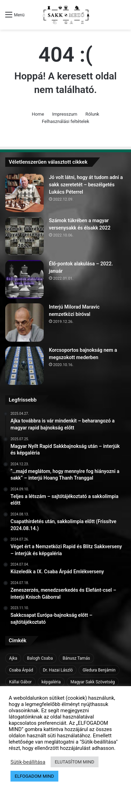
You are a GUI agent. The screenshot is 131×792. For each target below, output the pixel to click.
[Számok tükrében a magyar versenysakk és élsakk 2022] (24, 236)
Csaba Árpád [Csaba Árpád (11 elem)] (21, 670)
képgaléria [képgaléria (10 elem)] (51, 682)
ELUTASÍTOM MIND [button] (74, 761)
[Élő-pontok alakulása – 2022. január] (24, 279)
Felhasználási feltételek (65, 121)
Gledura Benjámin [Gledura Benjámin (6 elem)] (98, 670)
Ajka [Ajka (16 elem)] (13, 658)
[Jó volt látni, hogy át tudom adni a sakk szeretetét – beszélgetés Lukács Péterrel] (24, 193)
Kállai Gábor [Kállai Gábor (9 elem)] (20, 682)
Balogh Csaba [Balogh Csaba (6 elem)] (40, 658)
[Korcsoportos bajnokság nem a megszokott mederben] (24, 366)
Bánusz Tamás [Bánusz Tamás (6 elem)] (76, 658)
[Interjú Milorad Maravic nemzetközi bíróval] (24, 322)
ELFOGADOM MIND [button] (34, 776)
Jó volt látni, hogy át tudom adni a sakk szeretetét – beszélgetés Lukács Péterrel (86, 184)
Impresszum (64, 114)
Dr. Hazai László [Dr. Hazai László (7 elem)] (58, 670)
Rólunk (92, 114)
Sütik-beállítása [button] (27, 762)
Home (38, 114)
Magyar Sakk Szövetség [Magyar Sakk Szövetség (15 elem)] (93, 682)
